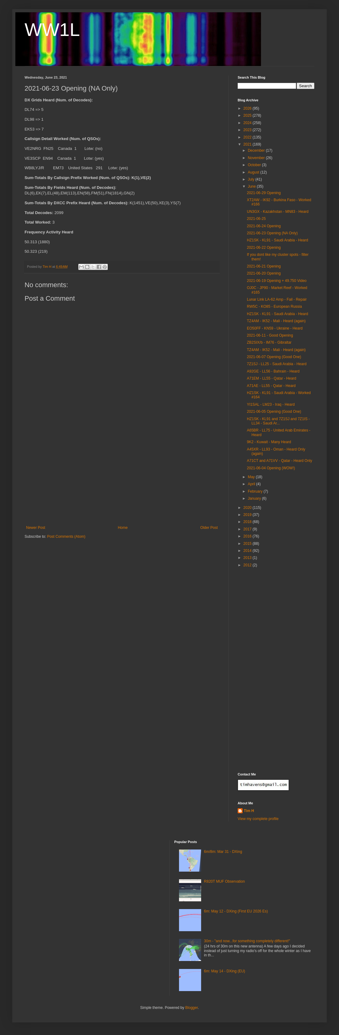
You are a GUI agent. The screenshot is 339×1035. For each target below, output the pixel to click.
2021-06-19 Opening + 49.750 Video (276, 281)
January (255, 498)
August (254, 172)
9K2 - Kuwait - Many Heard (269, 442)
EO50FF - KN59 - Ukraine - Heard (274, 328)
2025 (248, 115)
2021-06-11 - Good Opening (270, 335)
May (252, 477)
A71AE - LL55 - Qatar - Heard (271, 386)
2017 (248, 529)
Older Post (209, 527)
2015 (248, 543)
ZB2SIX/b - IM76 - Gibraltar (269, 342)
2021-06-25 (256, 219)
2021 (248, 144)
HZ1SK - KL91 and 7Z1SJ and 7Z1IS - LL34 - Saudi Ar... (278, 421)
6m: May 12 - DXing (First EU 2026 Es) (236, 911)
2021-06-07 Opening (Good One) (274, 357)
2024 (248, 123)
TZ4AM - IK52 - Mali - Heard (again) (276, 321)
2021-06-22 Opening (264, 247)
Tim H (249, 811)
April (252, 484)
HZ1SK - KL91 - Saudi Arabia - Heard (277, 240)
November (257, 158)
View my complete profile (258, 819)
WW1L (52, 29)
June (252, 186)
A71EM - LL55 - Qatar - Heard (271, 378)
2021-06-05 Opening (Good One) (274, 411)
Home (123, 527)
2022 (248, 137)
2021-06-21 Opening (264, 266)
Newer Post (35, 527)
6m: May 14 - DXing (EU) (224, 971)
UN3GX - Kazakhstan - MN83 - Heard (278, 211)
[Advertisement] (122, 479)
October (255, 165)
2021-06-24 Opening (264, 226)
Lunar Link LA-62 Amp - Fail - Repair (277, 299)
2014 (248, 551)
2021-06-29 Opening (264, 193)
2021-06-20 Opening (264, 273)
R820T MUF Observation (224, 881)
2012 (248, 565)
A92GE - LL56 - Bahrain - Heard (273, 371)
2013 (248, 558)
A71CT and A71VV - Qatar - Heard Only (279, 461)
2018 (248, 522)
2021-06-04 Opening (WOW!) (271, 468)
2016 (248, 536)
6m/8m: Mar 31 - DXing (223, 851)
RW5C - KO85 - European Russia (274, 306)
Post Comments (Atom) (66, 536)
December (257, 150)
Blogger (191, 1008)
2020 (248, 508)
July (251, 179)
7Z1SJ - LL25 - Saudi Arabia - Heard (276, 364)
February (255, 491)
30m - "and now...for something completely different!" (247, 941)
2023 (248, 130)
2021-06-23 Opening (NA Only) (272, 233)
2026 (248, 108)
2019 (248, 515)
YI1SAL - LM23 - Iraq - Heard (271, 404)
